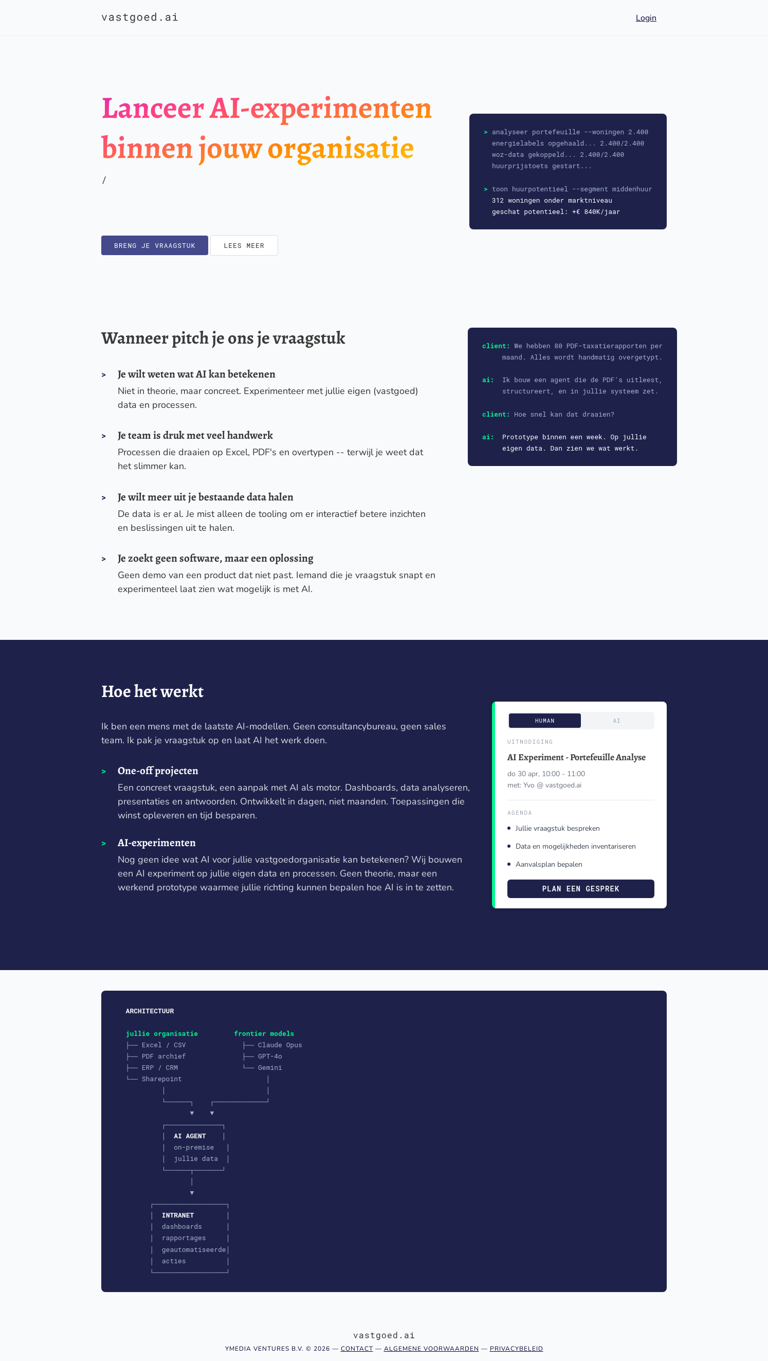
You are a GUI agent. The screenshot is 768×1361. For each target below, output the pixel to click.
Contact (357, 1349)
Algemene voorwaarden (431, 1349)
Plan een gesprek (580, 888)
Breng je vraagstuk (154, 245)
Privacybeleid (516, 1349)
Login (646, 18)
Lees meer (244, 245)
